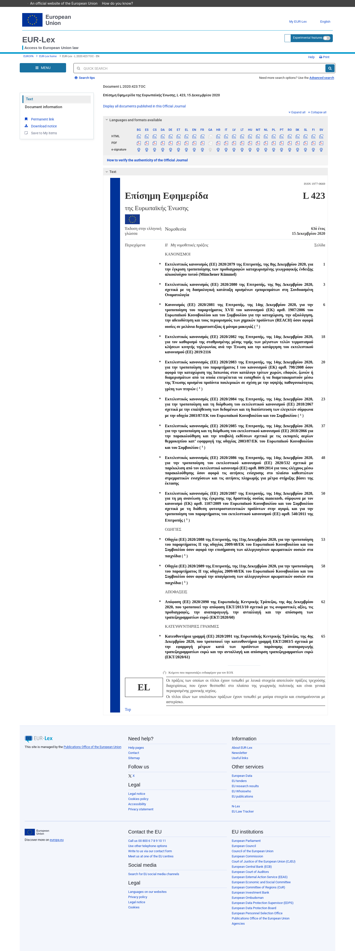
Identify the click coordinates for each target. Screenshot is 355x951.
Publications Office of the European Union (92, 747)
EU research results (245, 786)
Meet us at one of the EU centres (151, 856)
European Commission (247, 856)
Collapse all (317, 112)
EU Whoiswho (241, 791)
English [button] (321, 22)
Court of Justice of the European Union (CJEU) (264, 861)
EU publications (242, 796)
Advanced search (321, 78)
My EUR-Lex (294, 22)
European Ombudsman (248, 898)
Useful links (240, 758)
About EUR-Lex (242, 747)
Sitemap (134, 758)
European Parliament (246, 841)
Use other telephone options (147, 846)
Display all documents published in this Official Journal (144, 106)
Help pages (136, 747)
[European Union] (37, 832)
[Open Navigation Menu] (43, 67)
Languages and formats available (133, 120)
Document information (43, 107)
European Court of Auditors (250, 872)
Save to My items (40, 132)
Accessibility (137, 804)
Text (29, 99)
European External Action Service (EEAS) (260, 877)
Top (128, 709)
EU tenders (239, 781)
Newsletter (239, 753)
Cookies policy (138, 799)
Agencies (238, 923)
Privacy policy (137, 897)
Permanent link (39, 119)
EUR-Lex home (48, 56)
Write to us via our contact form (150, 851)
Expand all (297, 112)
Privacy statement (140, 809)
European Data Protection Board (254, 908)
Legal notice (136, 794)
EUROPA (28, 56)
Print (324, 57)
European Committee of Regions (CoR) (258, 887)
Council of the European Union (252, 851)
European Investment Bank (250, 892)
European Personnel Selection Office (257, 913)
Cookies (134, 907)
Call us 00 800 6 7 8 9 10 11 (147, 841)
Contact (133, 753)
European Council (244, 846)
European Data (242, 776)
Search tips (85, 78)
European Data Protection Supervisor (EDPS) (263, 903)
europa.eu (57, 840)
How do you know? (120, 3)
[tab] (215, 120)
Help (310, 57)
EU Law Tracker (243, 811)
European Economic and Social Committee (261, 882)
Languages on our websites (147, 892)
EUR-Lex (38, 39)
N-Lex (236, 806)
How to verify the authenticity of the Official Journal (147, 160)
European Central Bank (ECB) (252, 866)
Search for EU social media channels (153, 874)
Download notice (40, 125)
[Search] (330, 68)
